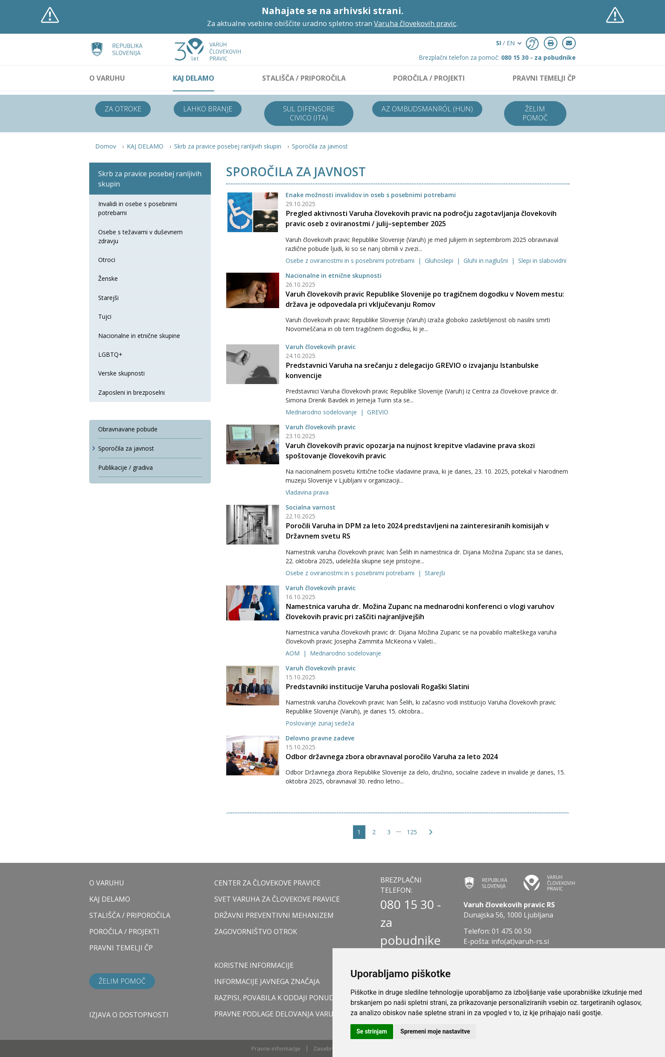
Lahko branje (207, 109)
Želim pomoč (535, 113)
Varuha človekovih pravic (415, 23)
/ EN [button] (505, 42)
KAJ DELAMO (193, 78)
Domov (105, 146)
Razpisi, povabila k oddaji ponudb (276, 997)
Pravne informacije (275, 1048)
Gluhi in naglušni (487, 260)
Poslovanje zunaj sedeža (320, 723)
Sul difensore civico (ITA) (309, 113)
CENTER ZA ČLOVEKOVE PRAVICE (267, 883)
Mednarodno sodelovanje (322, 412)
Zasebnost (327, 1048)
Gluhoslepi (440, 260)
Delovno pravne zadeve (320, 738)
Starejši (435, 573)
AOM (293, 653)
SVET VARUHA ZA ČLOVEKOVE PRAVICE (277, 899)
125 (412, 832)
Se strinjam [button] (371, 1031)
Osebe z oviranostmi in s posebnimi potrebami (351, 260)
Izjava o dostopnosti (129, 1014)
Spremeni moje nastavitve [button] (435, 1031)
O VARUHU (107, 78)
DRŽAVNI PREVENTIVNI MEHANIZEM (274, 915)
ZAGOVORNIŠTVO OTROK (255, 931)
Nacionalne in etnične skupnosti (334, 275)
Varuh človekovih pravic (321, 347)
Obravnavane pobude (128, 429)
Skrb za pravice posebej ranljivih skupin (227, 146)
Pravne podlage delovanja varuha (278, 1014)
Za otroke (123, 109)
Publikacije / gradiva (125, 467)
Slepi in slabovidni (542, 260)
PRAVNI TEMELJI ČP (544, 78)
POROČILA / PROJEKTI (429, 78)
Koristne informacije (254, 965)
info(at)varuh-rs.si (520, 941)
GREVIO (377, 412)
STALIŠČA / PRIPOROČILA (304, 78)
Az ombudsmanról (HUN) (427, 109)
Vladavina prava (307, 492)
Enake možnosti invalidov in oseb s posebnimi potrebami (371, 195)
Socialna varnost (310, 507)
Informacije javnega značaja (267, 981)
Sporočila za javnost (320, 146)
